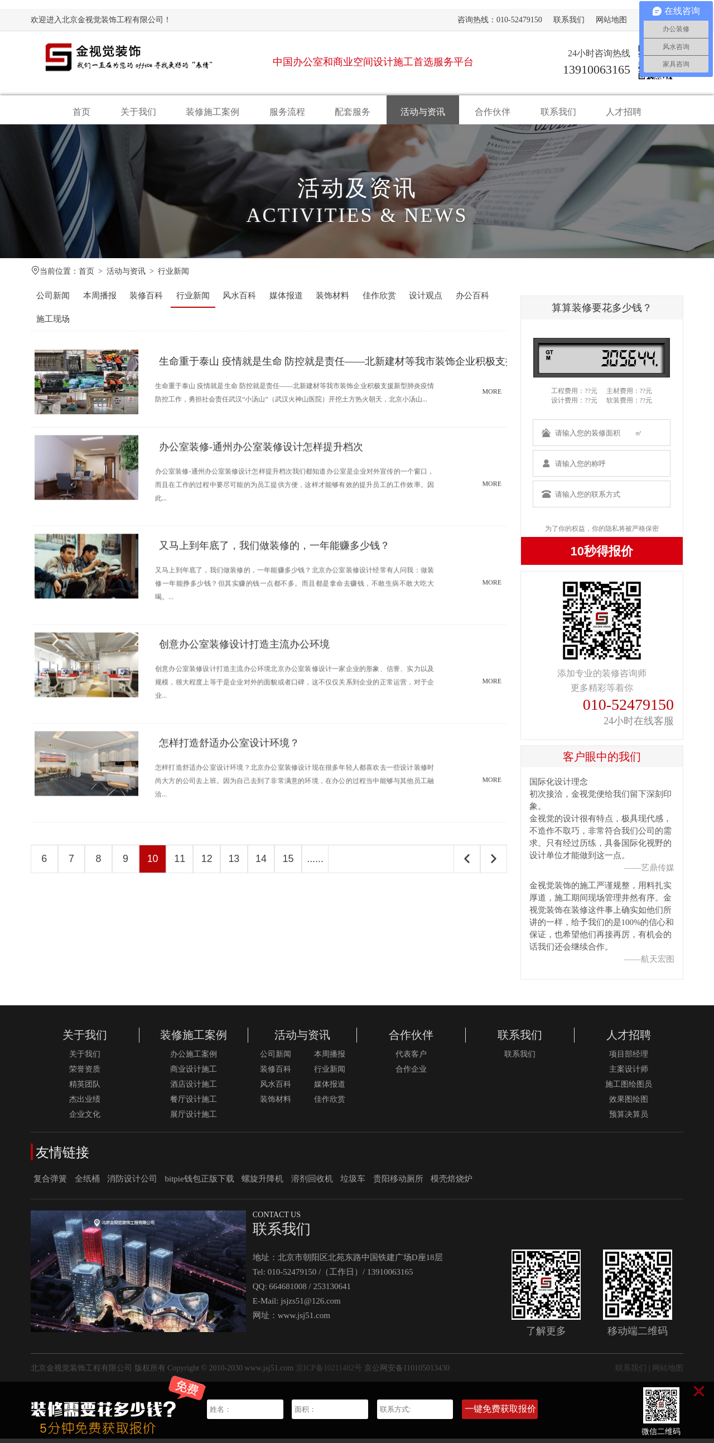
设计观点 (425, 300)
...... (323, 863)
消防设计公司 (132, 1183)
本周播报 (100, 300)
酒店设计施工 (193, 1088)
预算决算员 (628, 1119)
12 (212, 863)
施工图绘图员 (628, 1088)
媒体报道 (286, 300)
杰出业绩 (84, 1104)
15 (295, 863)
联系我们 (569, 20)
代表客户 (411, 1058)
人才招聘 (623, 112)
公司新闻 (53, 300)
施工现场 (53, 323)
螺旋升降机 (262, 1183)
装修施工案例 (212, 112)
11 (184, 863)
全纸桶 (87, 1183)
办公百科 (472, 300)
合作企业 (411, 1073)
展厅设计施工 (193, 1119)
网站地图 (611, 20)
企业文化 (84, 1119)
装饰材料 (332, 300)
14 (267, 863)
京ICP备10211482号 (329, 1372)
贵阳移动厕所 (398, 1183)
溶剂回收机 (312, 1183)
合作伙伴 (492, 112)
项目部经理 (628, 1058)
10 (156, 863)
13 (239, 863)
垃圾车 (352, 1183)
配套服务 (352, 112)
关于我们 (138, 112)
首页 (81, 112)
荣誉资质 (84, 1073)
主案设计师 (628, 1073)
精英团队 (84, 1088)
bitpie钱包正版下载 (199, 1183)
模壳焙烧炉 (451, 1183)
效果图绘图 (628, 1104)
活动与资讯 (423, 112)
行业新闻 (173, 276)
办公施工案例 (193, 1058)
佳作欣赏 (379, 300)
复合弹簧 (50, 1183)
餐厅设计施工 (193, 1104)
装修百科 (146, 300)
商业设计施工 (193, 1073)
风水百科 (239, 300)
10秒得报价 (602, 556)
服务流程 (287, 112)
